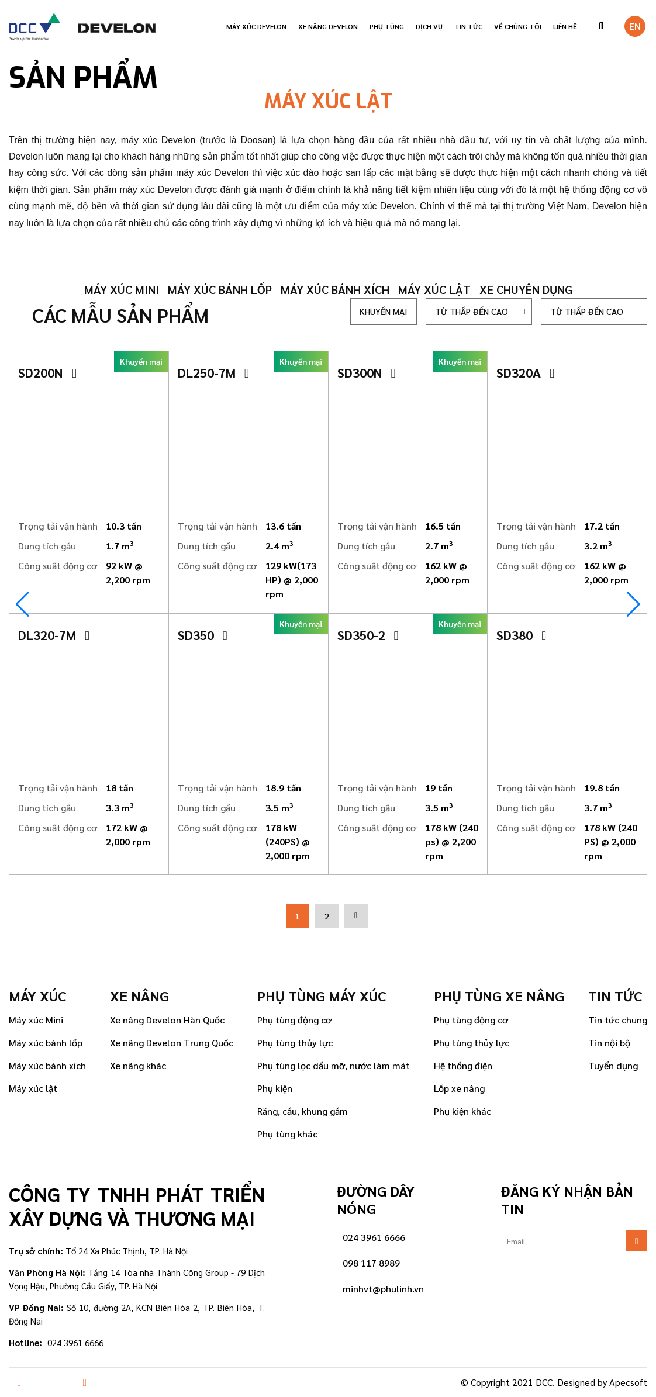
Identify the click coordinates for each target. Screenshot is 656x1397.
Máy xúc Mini (36, 1020)
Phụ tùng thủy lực (295, 1042)
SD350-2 (368, 635)
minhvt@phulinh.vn (383, 1288)
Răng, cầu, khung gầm (302, 1111)
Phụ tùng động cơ (294, 1020)
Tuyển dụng (613, 1065)
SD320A (525, 372)
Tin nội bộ (609, 1042)
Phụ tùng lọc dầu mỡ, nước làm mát (333, 1065)
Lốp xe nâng (459, 1088)
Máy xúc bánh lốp (220, 289)
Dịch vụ (429, 26)
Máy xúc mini (121, 289)
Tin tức (468, 26)
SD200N (47, 372)
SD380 (521, 635)
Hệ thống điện (463, 1065)
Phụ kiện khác (462, 1111)
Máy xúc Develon (256, 26)
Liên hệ (565, 26)
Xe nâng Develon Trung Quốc (171, 1042)
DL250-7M (213, 372)
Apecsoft (628, 1382)
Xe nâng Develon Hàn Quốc (167, 1020)
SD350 (202, 635)
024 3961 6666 (374, 1237)
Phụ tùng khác (287, 1134)
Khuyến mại (384, 311)
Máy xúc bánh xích (335, 289)
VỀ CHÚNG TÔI (517, 26)
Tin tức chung (617, 1020)
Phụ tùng (387, 26)
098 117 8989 (371, 1263)
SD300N (366, 372)
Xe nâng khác (138, 1065)
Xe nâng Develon (328, 26)
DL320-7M (53, 635)
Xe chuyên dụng (525, 289)
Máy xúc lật (434, 289)
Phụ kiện (274, 1088)
